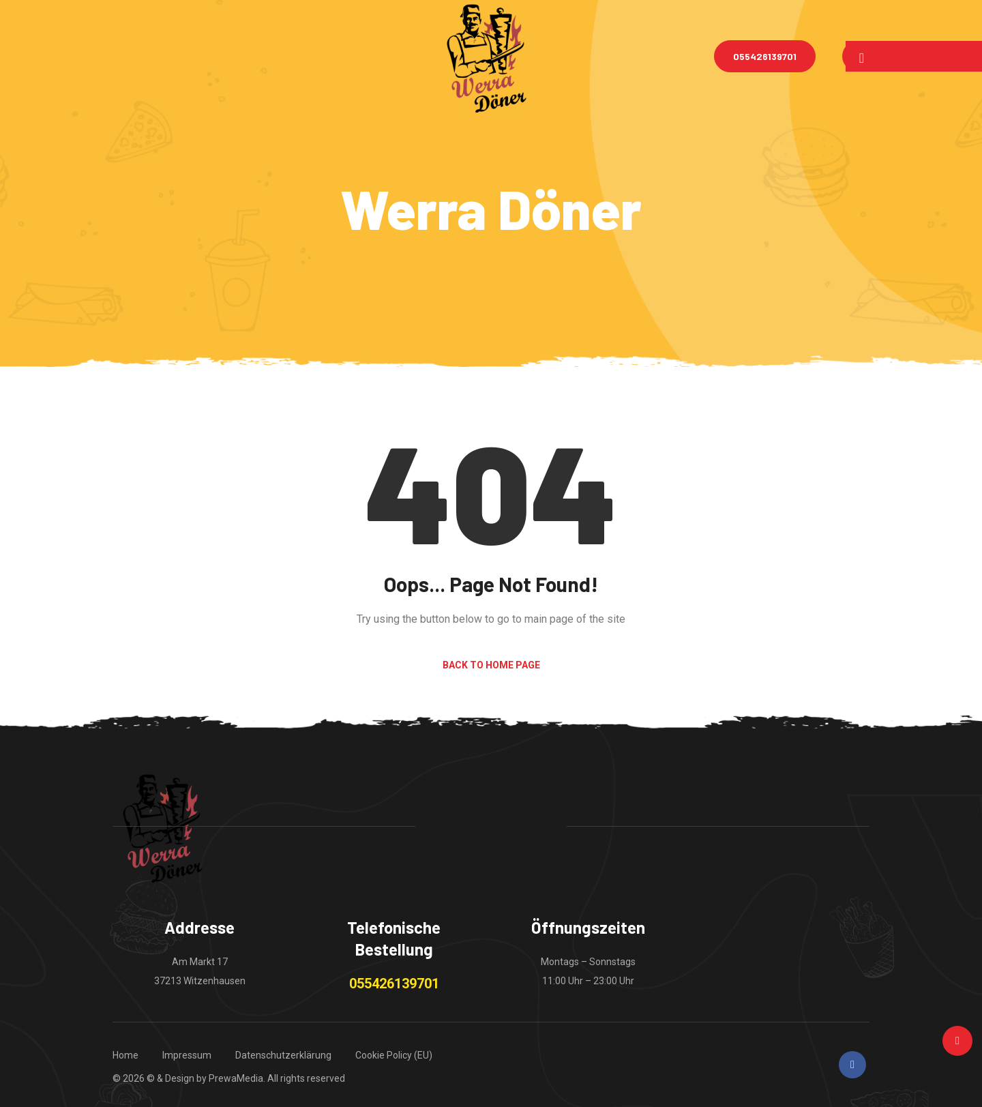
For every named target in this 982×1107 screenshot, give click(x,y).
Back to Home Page (491, 665)
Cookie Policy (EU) (393, 1055)
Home (125, 1055)
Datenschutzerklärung (283, 1055)
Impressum (186, 1055)
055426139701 (765, 56)
